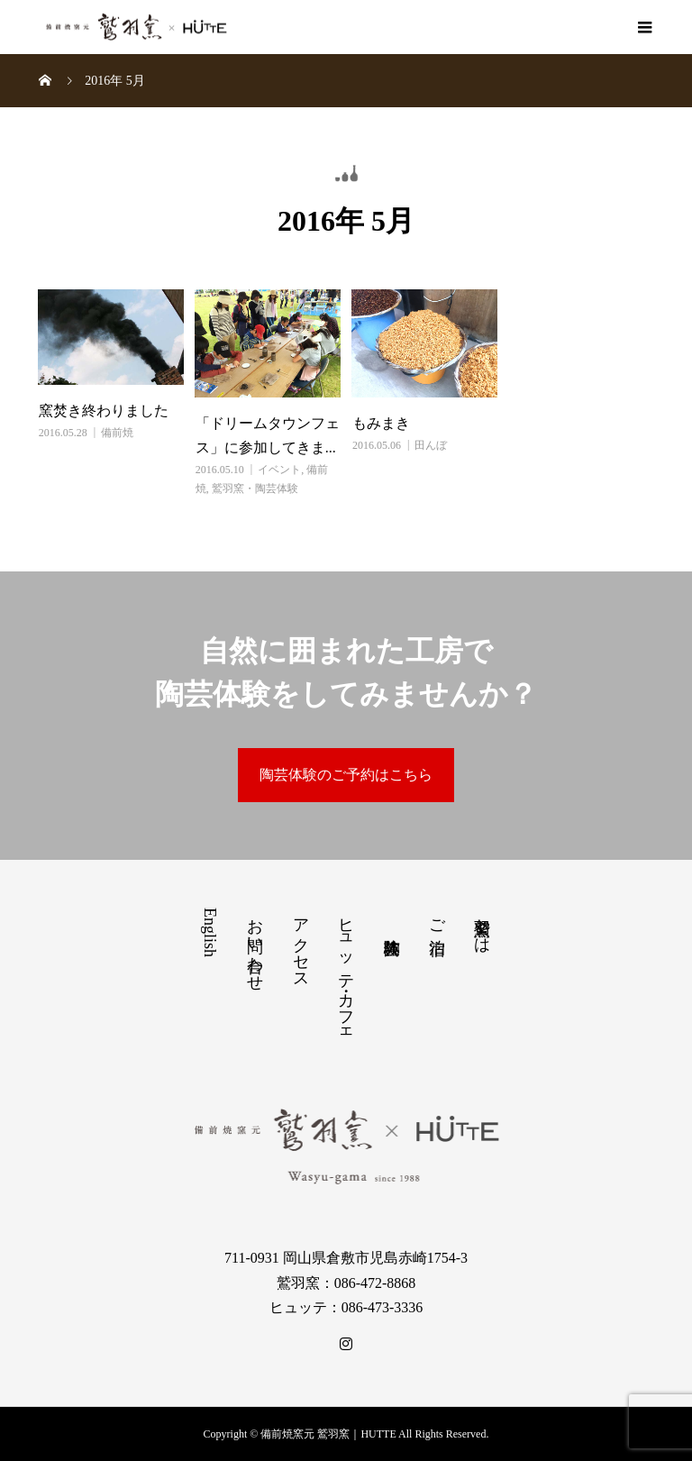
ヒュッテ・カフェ (346, 973)
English (210, 932)
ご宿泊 (437, 918)
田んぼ (430, 445)
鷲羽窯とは (482, 926)
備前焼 (117, 432)
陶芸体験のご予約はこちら (346, 774)
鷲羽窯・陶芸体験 (255, 488)
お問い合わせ (255, 945)
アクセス (301, 945)
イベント (279, 469)
